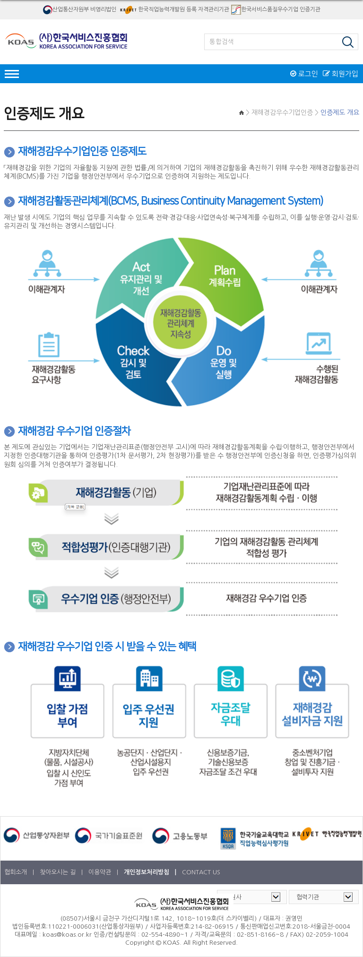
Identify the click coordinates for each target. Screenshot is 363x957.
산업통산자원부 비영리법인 (79, 10)
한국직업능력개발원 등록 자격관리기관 (173, 10)
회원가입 (340, 74)
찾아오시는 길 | (62, 872)
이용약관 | (104, 872)
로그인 (304, 74)
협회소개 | (20, 872)
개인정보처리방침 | (151, 872)
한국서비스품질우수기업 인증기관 (275, 10)
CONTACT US (201, 872)
